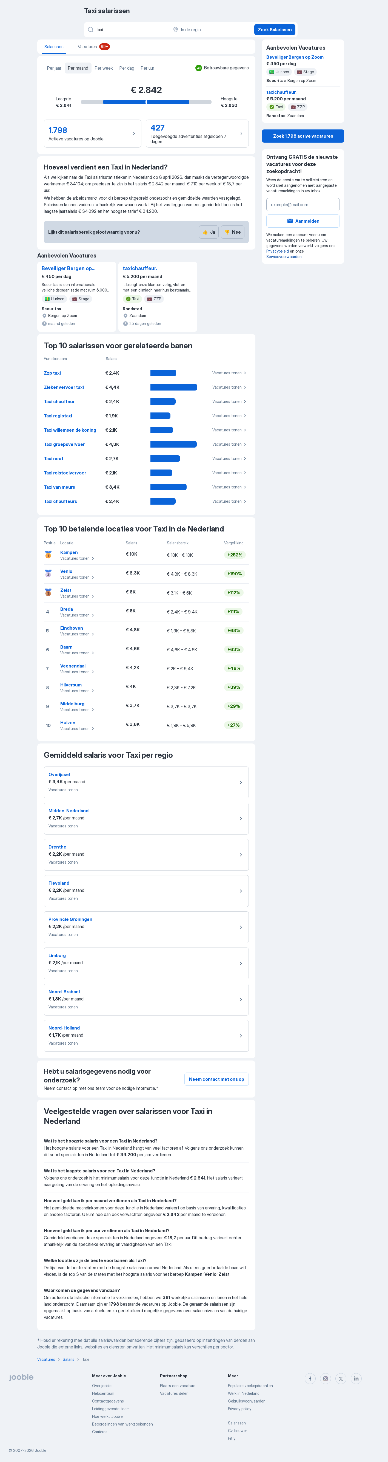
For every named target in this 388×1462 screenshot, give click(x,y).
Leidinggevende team (111, 1408)
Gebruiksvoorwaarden (247, 1401)
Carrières (99, 1431)
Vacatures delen (174, 1393)
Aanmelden (303, 221)
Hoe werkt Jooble (107, 1416)
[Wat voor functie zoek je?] (125, 29)
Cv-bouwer (237, 1430)
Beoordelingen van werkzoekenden (122, 1424)
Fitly (231, 1438)
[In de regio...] (210, 29)
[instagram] (325, 1378)
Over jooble (102, 1385)
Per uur (147, 68)
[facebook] (310, 1378)
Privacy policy (239, 1408)
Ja (208, 232)
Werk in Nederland (243, 1393)
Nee (232, 232)
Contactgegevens (108, 1401)
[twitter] (340, 1378)
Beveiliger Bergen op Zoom (67, 268)
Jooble (40, 1450)
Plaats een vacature (177, 1385)
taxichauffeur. (140, 268)
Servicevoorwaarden (284, 256)
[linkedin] (356, 1378)
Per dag (126, 68)
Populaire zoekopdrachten (250, 1385)
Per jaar (54, 68)
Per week (104, 68)
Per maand (78, 68)
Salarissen (237, 1423)
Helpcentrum (103, 1393)
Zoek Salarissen (275, 29)
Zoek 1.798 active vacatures (303, 136)
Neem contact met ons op (216, 1079)
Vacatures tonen (230, 373)
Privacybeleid (277, 251)
